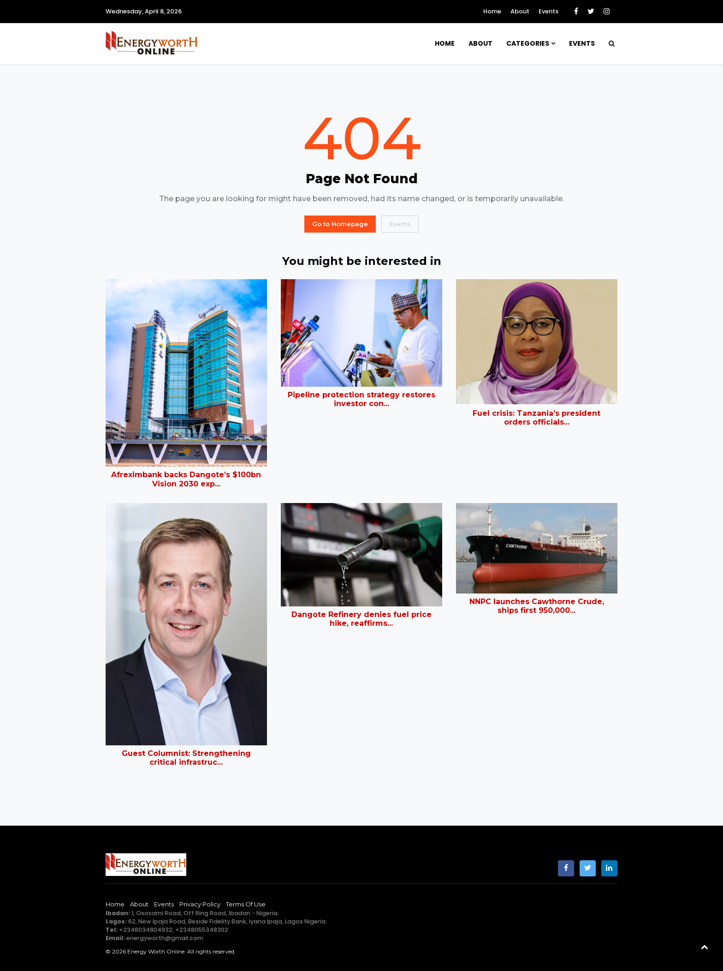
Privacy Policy (199, 904)
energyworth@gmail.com (164, 938)
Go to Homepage (340, 224)
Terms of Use (246, 904)
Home (492, 11)
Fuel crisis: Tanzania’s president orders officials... (536, 417)
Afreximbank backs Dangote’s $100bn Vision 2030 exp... (186, 479)
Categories (527, 43)
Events (548, 11)
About (519, 11)
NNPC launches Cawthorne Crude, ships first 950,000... (536, 606)
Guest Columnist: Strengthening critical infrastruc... (186, 758)
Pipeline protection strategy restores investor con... (361, 399)
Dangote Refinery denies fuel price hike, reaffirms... (361, 619)
